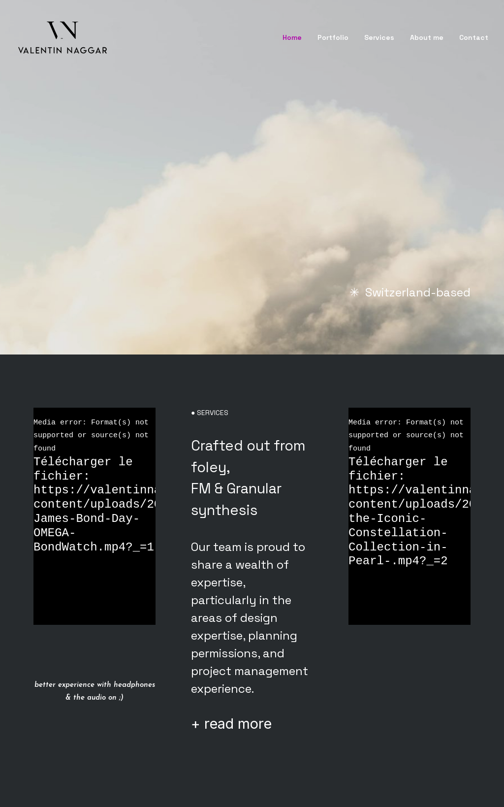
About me (426, 37)
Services (379, 37)
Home (292, 37)
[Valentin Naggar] (62, 37)
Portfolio (332, 37)
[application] (94, 516)
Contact (473, 37)
